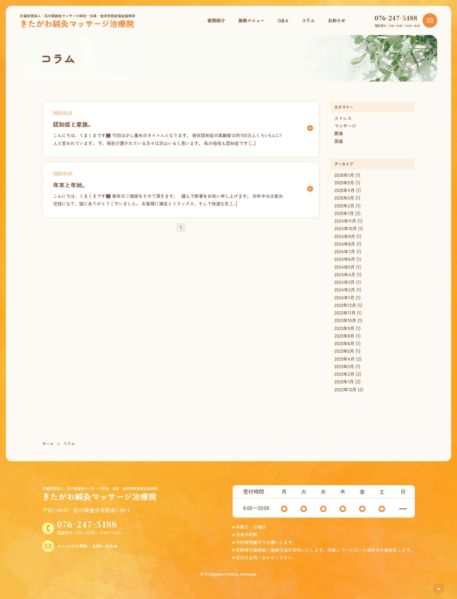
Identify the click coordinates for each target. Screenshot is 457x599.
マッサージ (345, 126)
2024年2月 (344, 290)
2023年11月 (345, 313)
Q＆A (283, 20)
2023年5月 (344, 351)
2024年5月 (344, 267)
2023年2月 (344, 374)
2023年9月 (344, 328)
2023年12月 (345, 305)
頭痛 (338, 141)
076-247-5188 (396, 17)
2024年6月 (344, 259)
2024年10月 (345, 228)
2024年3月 (344, 282)
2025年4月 (344, 190)
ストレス (343, 118)
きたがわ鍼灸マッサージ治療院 (77, 23)
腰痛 (338, 133)
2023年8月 (344, 336)
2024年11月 (345, 221)
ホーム (48, 443)
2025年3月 (344, 198)
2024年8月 (344, 244)
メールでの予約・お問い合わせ (87, 546)
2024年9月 (344, 236)
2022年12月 (345, 389)
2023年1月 (344, 381)
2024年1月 (344, 297)
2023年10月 (345, 320)
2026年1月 (344, 175)
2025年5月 (344, 182)
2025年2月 (344, 205)
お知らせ (336, 20)
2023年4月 (344, 359)
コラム (308, 20)
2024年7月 (344, 251)
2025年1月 (344, 213)
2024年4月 (344, 274)
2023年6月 (344, 343)
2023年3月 (344, 366)
